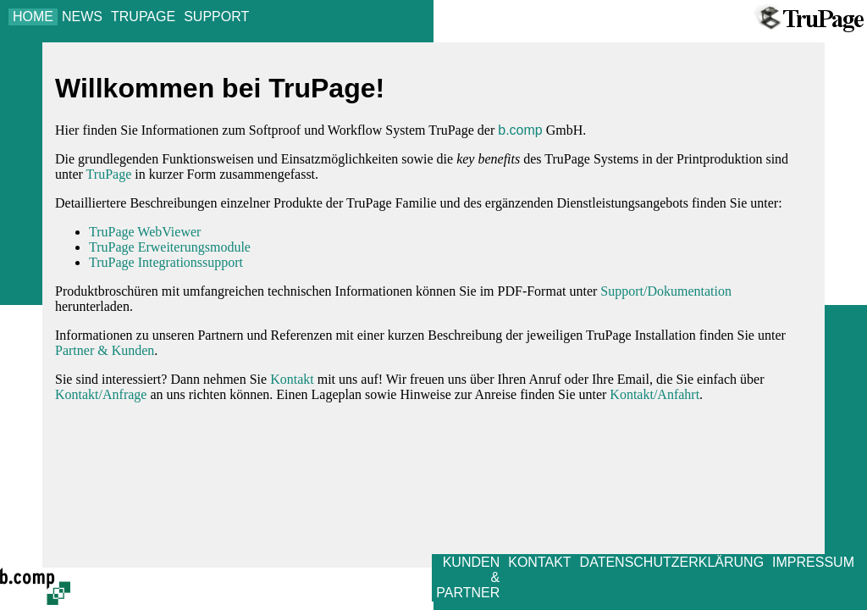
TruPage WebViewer (145, 232)
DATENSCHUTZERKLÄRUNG (672, 562)
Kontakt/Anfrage (100, 394)
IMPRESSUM (813, 562)
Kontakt (292, 379)
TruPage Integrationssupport (166, 262)
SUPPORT (216, 16)
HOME (33, 16)
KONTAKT (539, 562)
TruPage (109, 174)
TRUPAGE (143, 16)
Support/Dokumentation (666, 291)
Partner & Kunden (104, 350)
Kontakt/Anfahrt (654, 394)
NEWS (82, 16)
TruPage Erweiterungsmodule (170, 247)
